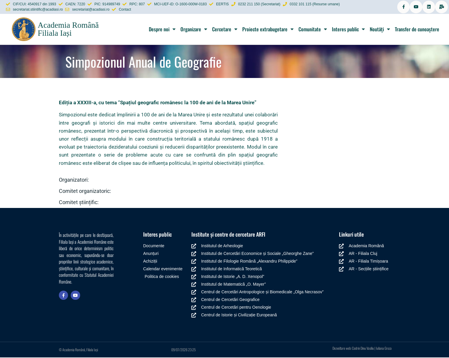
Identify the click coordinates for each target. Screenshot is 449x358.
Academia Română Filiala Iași (68, 29)
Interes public (348, 29)
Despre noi (162, 29)
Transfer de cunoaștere (417, 29)
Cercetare (225, 29)
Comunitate (312, 29)
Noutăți (380, 29)
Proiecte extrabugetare (268, 29)
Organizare (193, 29)
